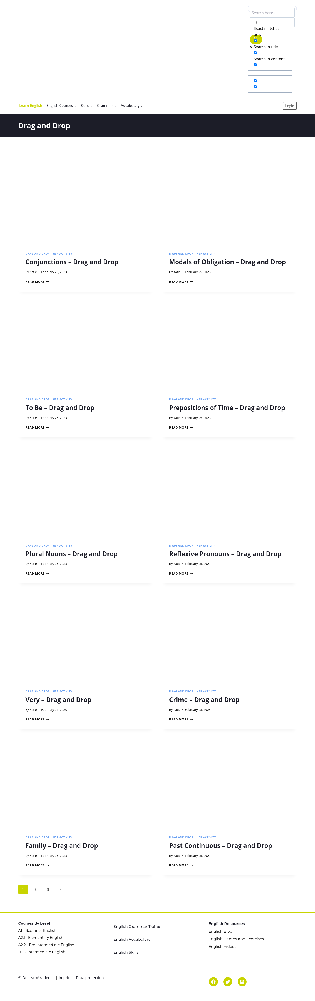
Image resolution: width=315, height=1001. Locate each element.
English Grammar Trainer (137, 926)
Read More (37, 281)
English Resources (227, 923)
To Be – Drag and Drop (60, 407)
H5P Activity (62, 253)
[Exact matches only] (255, 22)
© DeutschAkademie (37, 977)
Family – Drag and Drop (62, 845)
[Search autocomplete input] (272, 22)
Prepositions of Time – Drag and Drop (227, 407)
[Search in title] (255, 40)
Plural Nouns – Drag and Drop (72, 553)
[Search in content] (255, 52)
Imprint (65, 977)
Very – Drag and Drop (58, 699)
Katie (33, 272)
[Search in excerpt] (255, 64)
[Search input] (272, 12)
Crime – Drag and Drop (204, 699)
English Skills (126, 952)
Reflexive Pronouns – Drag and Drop (225, 553)
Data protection (90, 977)
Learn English (30, 105)
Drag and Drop (38, 253)
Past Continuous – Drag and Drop (220, 845)
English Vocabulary (131, 939)
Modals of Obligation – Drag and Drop (227, 261)
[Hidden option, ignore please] (255, 80)
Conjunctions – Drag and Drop (72, 261)
